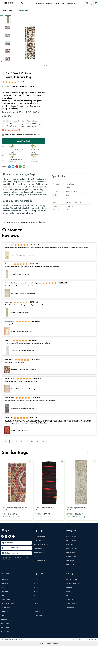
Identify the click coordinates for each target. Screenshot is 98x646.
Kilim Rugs (37, 540)
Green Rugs (5, 595)
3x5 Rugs (37, 583)
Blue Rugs (4, 583)
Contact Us (9, 542)
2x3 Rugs (37, 579)
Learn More (12, 161)
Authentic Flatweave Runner (49, 509)
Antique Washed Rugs (41, 544)
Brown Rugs (5, 587)
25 (37, 441)
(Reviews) (21, 81)
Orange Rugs (5, 607)
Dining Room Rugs (72, 544)
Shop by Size (71, 3)
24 (32, 441)
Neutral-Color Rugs (7, 603)
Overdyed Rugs (39, 548)
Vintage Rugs (40, 3)
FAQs (68, 595)
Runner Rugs (38, 611)
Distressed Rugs (39, 552)
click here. (42, 222)
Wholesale (70, 607)
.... (27, 441)
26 (43, 441)
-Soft (49, 643)
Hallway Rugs (71, 556)
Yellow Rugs (5, 627)
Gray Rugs (4, 591)
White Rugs (5, 631)
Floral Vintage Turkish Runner (81, 509)
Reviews (69, 587)
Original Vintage (40, 536)
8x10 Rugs (37, 595)
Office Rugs (70, 560)
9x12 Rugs (37, 599)
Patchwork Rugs (39, 560)
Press (68, 591)
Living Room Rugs (72, 536)
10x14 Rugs (38, 603)
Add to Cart (23, 141)
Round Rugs (38, 615)
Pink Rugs (4, 611)
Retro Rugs (37, 556)
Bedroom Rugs (71, 540)
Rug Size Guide (71, 579)
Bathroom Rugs (71, 548)
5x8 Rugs (37, 587)
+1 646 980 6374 (11, 548)
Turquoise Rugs (6, 623)
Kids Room (70, 564)
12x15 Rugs (38, 607)
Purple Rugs (5, 615)
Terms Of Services (90, 639)
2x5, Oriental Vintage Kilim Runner (16, 509)
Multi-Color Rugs (7, 599)
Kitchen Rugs (70, 552)
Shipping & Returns (72, 583)
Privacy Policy (77, 639)
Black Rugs (4, 579)
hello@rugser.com (11, 553)
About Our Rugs (71, 603)
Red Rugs (4, 619)
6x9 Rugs (37, 591)
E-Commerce (55, 643)
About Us (69, 599)
